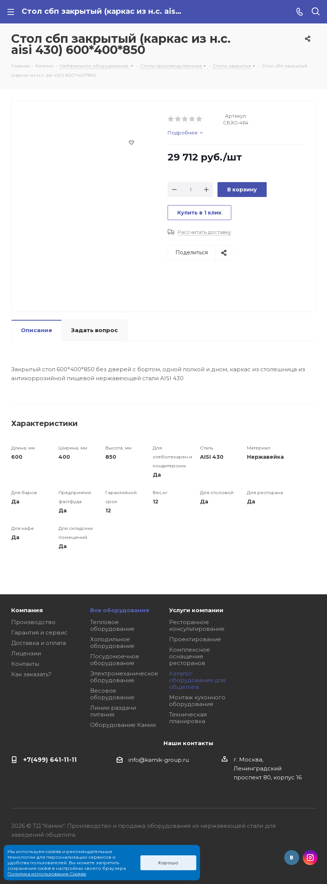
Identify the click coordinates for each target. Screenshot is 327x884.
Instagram (310, 857)
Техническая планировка (188, 718)
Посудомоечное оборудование (114, 660)
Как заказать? (31, 674)
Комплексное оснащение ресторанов (189, 656)
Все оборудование (119, 610)
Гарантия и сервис (39, 632)
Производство (33, 622)
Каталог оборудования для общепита (197, 680)
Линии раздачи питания (113, 711)
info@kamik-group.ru (158, 759)
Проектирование (195, 639)
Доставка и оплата (38, 642)
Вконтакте (291, 857)
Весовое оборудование (112, 694)
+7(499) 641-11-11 (50, 759)
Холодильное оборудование (112, 642)
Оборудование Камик (123, 724)
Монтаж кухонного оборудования (197, 700)
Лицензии (26, 653)
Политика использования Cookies (46, 874)
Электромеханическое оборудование (124, 677)
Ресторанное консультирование (197, 625)
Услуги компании (196, 610)
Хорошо (168, 862)
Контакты (25, 663)
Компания (27, 610)
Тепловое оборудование (112, 625)
